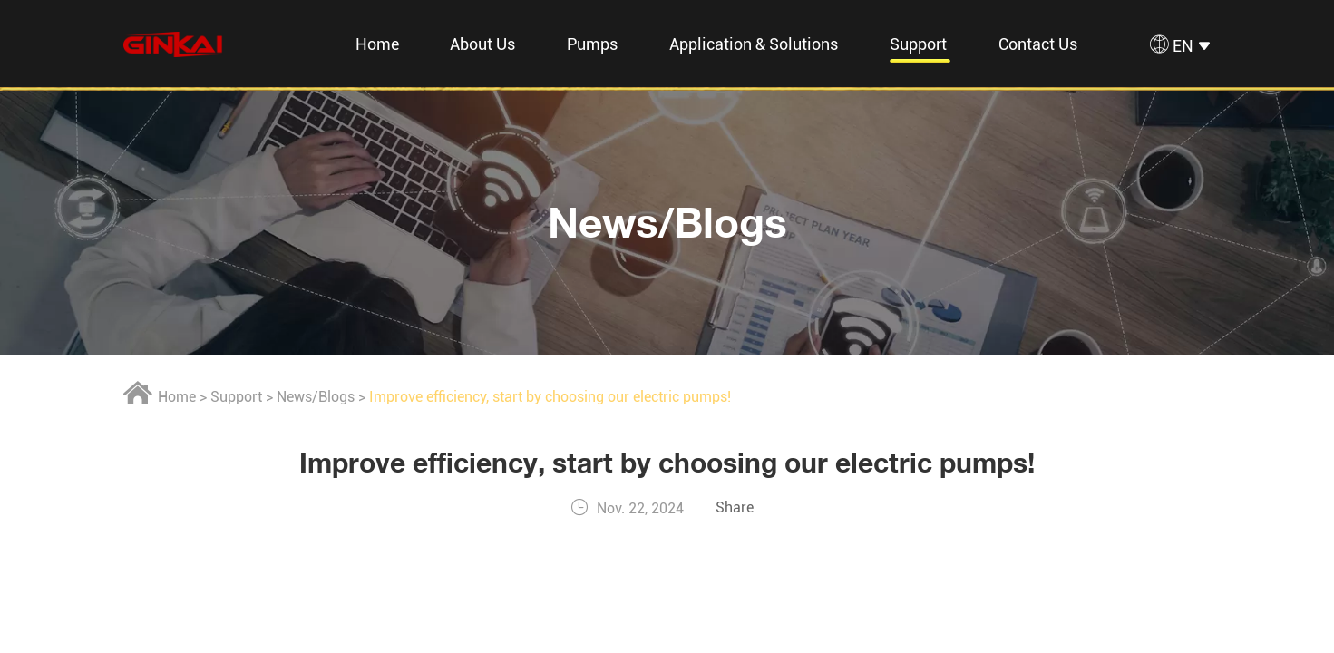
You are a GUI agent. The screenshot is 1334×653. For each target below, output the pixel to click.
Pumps (592, 44)
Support (918, 44)
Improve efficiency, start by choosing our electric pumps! (550, 396)
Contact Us (1037, 44)
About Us (482, 44)
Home (377, 44)
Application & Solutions (753, 44)
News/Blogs (667, 222)
